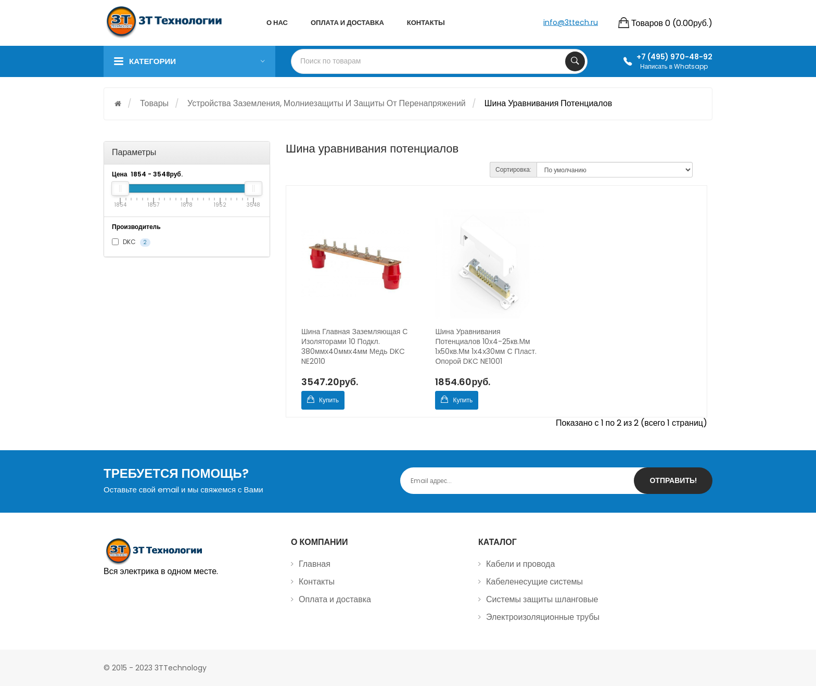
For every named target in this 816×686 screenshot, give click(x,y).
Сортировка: (513, 169)
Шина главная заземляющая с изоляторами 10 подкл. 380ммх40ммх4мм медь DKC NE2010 (354, 346)
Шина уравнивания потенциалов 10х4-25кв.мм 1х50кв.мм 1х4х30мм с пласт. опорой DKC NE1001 (486, 346)
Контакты (317, 582)
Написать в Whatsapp (674, 66)
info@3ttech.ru (570, 22)
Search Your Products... (575, 61)
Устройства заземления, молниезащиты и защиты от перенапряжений (326, 103)
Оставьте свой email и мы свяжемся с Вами (183, 489)
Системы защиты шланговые (542, 599)
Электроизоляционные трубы (543, 617)
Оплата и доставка (335, 599)
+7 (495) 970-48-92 (674, 57)
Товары (154, 103)
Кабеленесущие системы (534, 582)
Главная (314, 564)
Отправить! (673, 480)
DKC (131, 242)
